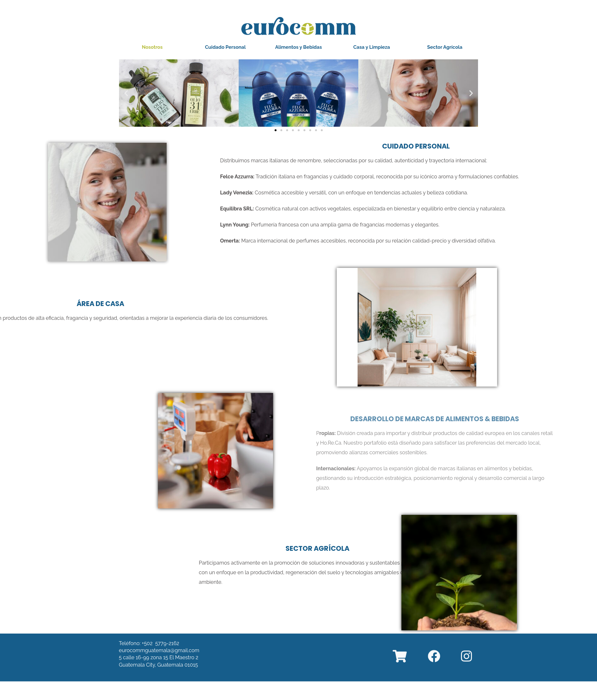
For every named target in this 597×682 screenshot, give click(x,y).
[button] (152, 47)
